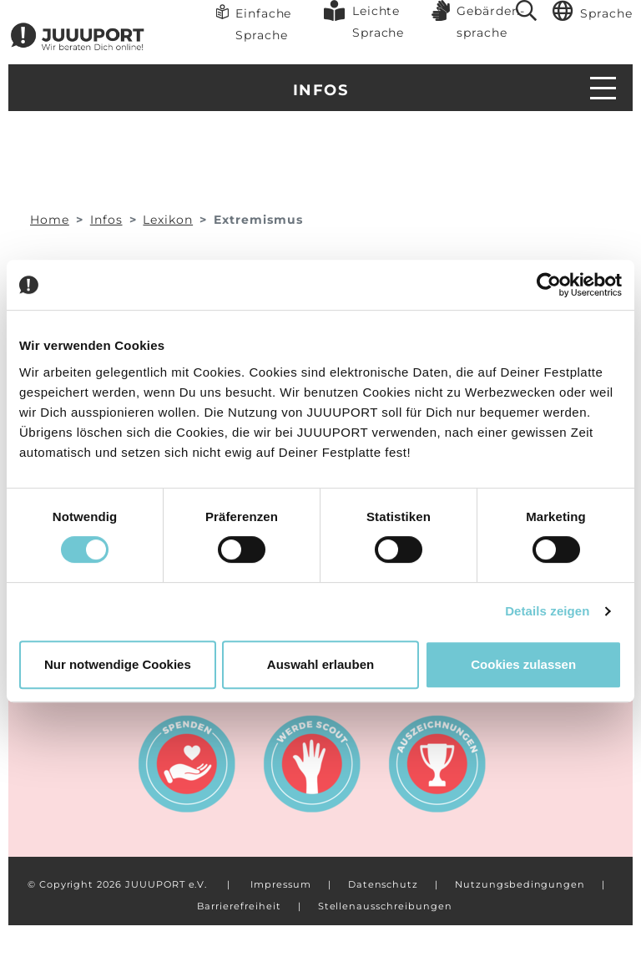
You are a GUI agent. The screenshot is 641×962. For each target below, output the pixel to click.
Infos (320, 90)
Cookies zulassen (523, 664)
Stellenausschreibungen (385, 906)
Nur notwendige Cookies (117, 664)
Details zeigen (547, 611)
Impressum (280, 884)
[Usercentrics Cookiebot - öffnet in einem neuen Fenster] (549, 284)
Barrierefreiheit (238, 906)
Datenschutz (383, 884)
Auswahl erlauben (320, 664)
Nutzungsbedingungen (520, 884)
